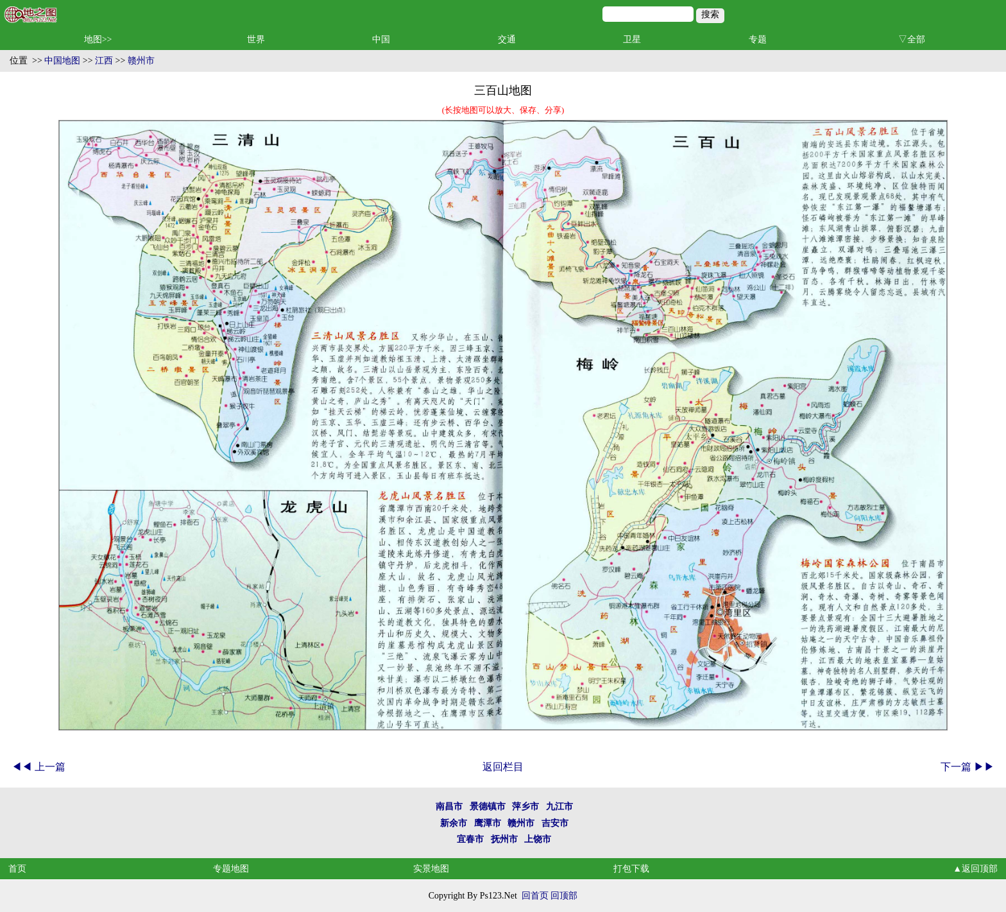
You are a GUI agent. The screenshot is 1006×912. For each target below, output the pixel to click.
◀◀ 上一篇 (38, 766)
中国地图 (62, 60)
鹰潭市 (487, 823)
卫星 (632, 39)
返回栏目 (503, 766)
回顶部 (563, 895)
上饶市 (537, 839)
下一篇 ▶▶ (967, 766)
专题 (758, 39)
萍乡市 (525, 806)
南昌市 (449, 806)
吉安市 (554, 823)
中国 (381, 39)
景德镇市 (488, 806)
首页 (17, 869)
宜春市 (470, 839)
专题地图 (231, 869)
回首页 (535, 895)
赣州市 (141, 60)
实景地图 (431, 869)
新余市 (453, 823)
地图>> (98, 39)
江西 (104, 60)
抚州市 (504, 839)
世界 (256, 39)
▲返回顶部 (975, 869)
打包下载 (631, 869)
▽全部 (911, 39)
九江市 (559, 806)
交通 (507, 39)
